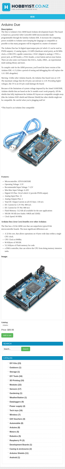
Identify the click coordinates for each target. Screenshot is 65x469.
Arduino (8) (15, 427)
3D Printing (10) (17, 380)
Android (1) (15, 457)
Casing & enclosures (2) (21, 449)
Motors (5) (14, 432)
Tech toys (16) (16, 410)
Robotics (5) (15, 436)
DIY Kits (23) (15, 363)
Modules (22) (15, 385)
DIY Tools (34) (16, 376)
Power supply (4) (17, 406)
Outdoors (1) (15, 367)
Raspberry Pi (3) (17, 440)
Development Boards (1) (21, 445)
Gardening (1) (16, 393)
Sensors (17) (15, 389)
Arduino (5, 325)
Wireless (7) (15, 415)
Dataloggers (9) (17, 402)
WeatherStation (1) (18, 397)
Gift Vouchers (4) (17, 419)
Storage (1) (15, 372)
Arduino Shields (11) (19, 453)
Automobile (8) (16, 423)
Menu (32, 16)
